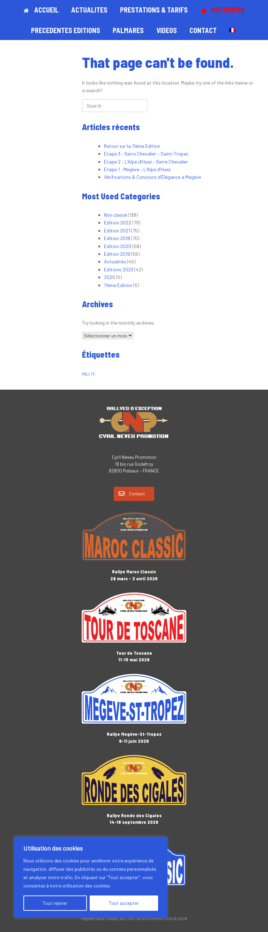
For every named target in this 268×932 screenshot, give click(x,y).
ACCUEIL (41, 10)
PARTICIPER (222, 10)
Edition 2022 (117, 222)
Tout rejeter (55, 903)
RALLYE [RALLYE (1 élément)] (88, 374)
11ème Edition (118, 285)
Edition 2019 (117, 254)
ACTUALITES (89, 10)
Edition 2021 (117, 230)
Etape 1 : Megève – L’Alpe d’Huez (137, 169)
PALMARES (128, 30)
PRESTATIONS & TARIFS (154, 10)
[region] (91, 877)
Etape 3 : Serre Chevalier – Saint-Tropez (146, 154)
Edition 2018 (117, 238)
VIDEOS (166, 30)
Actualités (115, 261)
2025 (109, 277)
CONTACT (203, 30)
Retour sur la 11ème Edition (132, 146)
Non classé (115, 215)
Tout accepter (124, 903)
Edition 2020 (117, 246)
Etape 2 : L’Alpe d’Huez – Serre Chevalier (146, 162)
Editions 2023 (118, 269)
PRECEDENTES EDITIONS (65, 30)
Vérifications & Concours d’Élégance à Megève (152, 177)
